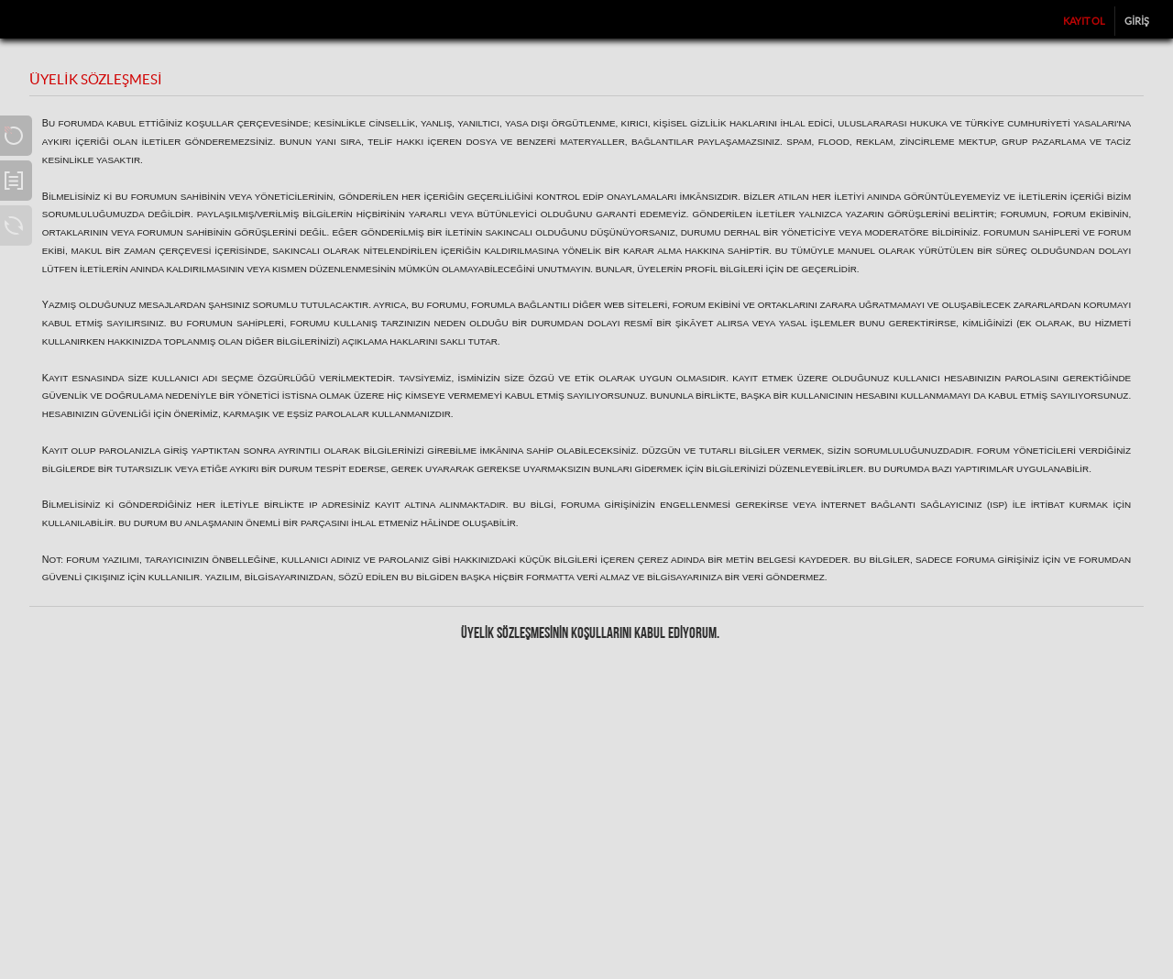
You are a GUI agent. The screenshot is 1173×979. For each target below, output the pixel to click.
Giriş (1136, 21)
